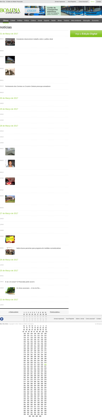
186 (25, 356)
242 (25, 372)
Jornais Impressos (60, 1)
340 (25, 399)
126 (35, 339)
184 (42, 354)
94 (26, 331)
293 (31, 385)
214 (25, 364)
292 (28, 385)
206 (45, 360)
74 (46, 326)
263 (25, 377)
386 (38, 410)
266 (35, 377)
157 (45, 347)
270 (25, 379)
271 (28, 379)
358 (38, 402)
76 (26, 328)
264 (28, 377)
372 (38, 406)
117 (28, 337)
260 (38, 376)
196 (35, 358)
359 (42, 402)
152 (28, 347)
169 (38, 351)
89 (37, 329)
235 (25, 370)
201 (28, 360)
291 (25, 385)
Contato (98, 1)
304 (45, 387)
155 (38, 347)
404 (33, 416)
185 (45, 354)
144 (25, 345)
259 (35, 376)
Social (40, 20)
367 (45, 404)
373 (42, 406)
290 (45, 383)
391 (31, 412)
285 (28, 383)
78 (32, 328)
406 (40, 416)
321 (31, 393)
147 (35, 345)
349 (31, 401)
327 (28, 395)
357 (35, 402)
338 (42, 397)
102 (25, 333)
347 (25, 401)
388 (45, 410)
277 (25, 381)
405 (37, 416)
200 (25, 360)
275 (42, 379)
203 (35, 360)
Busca (92, 1)
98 (37, 331)
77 (29, 328)
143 (45, 343)
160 (31, 349)
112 (35, 335)
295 (38, 385)
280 (35, 381)
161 (35, 349)
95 (28, 331)
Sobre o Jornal (80, 318)
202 (31, 360)
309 (38, 389)
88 (35, 329)
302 (38, 387)
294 (35, 385)
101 (46, 331)
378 (35, 408)
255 (45, 374)
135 (42, 341)
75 (24, 328)
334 (28, 397)
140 (35, 343)
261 (42, 376)
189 (35, 356)
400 (38, 414)
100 (43, 331)
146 (31, 345)
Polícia (26, 20)
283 (45, 381)
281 (38, 381)
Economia (95, 20)
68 (29, 326)
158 (25, 349)
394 (42, 412)
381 (45, 408)
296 (42, 385)
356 (31, 402)
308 (35, 389)
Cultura (33, 20)
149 (42, 345)
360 (45, 402)
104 (31, 333)
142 (42, 343)
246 (38, 372)
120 (38, 337)
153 (31, 347)
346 (45, 399)
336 (35, 397)
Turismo (66, 20)
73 (43, 326)
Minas (60, 20)
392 (35, 412)
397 (28, 414)
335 (31, 397)
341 (28, 399)
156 (42, 347)
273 (35, 379)
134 (38, 341)
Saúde (53, 20)
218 (38, 364)
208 (28, 362)
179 (25, 354)
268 (42, 377)
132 (31, 341)
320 (28, 393)
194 (28, 358)
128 (42, 339)
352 (42, 401)
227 (45, 366)
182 (35, 354)
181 (31, 354)
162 (38, 349)
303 (42, 387)
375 (25, 408)
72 (40, 326)
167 (31, 351)
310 (42, 389)
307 (31, 389)
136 (45, 341)
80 (37, 328)
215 (28, 364)
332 (45, 395)
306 (28, 389)
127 (38, 339)
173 (28, 353)
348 (28, 401)
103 (28, 333)
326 (25, 395)
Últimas (5, 20)
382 (25, 410)
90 (40, 329)
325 (45, 393)
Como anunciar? (90, 318)
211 (38, 362)
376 (28, 408)
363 (31, 404)
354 (25, 402)
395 (45, 412)
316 (38, 391)
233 (42, 368)
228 (25, 368)
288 (38, 383)
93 (23, 331)
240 (42, 370)
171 (45, 351)
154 (35, 347)
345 (42, 399)
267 (38, 377)
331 (42, 395)
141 (38, 343)
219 (42, 364)
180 (28, 354)
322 (35, 393)
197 (38, 358)
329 (35, 395)
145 (28, 345)
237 (31, 370)
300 (31, 387)
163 (42, 349)
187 (28, 356)
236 (28, 370)
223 (31, 366)
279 (31, 381)
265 (31, 377)
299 (28, 387)
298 (25, 387)
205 (42, 360)
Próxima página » (55, 312)
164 (45, 349)
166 (28, 351)
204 (38, 360)
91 (43, 329)
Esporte (46, 20)
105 (35, 333)
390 (28, 412)
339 (45, 397)
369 (28, 406)
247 (42, 372)
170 (42, 351)
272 (31, 379)
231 (35, 368)
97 (34, 331)
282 (42, 381)
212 (42, 362)
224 (35, 366)
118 (31, 337)
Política (19, 20)
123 (25, 339)
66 (24, 326)
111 (31, 335)
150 (45, 345)
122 (45, 337)
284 (25, 383)
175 (35, 353)
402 (45, 414)
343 (35, 399)
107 (42, 333)
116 (25, 337)
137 (25, 343)
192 (45, 356)
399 (35, 414)
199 (45, 358)
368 (25, 406)
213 (45, 362)
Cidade (13, 20)
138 (28, 343)
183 (38, 354)
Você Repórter (72, 1)
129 (45, 339)
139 (31, 343)
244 (31, 372)
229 (28, 368)
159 (28, 349)
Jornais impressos (59, 318)
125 (31, 339)
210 (35, 362)
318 (45, 391)
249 (25, 374)
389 (25, 412)
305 (25, 389)
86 (29, 329)
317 (42, 391)
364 (35, 404)
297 (45, 385)
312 (25, 391)
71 (37, 326)
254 (42, 374)
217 (35, 364)
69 (32, 326)
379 (38, 408)
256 (25, 376)
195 (31, 358)
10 (42, 312)
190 (38, 356)
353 (45, 401)
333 (25, 397)
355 (28, 402)
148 (38, 345)
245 (35, 372)
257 (28, 376)
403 (30, 416)
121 (42, 337)
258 (31, 376)
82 (43, 328)
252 (35, 374)
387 (42, 410)
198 (42, 358)
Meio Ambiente (76, 20)
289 (42, 383)
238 (35, 370)
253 (38, 374)
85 (26, 329)
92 (46, 329)
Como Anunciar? (83, 1)
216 (31, 364)
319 (25, 393)
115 (45, 335)
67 (26, 326)
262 (45, 376)
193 (25, 358)
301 (35, 387)
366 (42, 404)
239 (38, 370)
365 (38, 404)
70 (35, 326)
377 (31, 408)
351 (38, 401)
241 (45, 370)
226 (42, 366)
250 (28, 374)
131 (28, 341)
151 (25, 347)
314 (31, 391)
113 (38, 335)
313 (28, 391)
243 (28, 372)
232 (38, 368)
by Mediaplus (98, 323)
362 (28, 404)
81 (40, 328)
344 (38, 399)
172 (25, 353)
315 (35, 391)
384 (31, 410)
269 (45, 377)
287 (35, 383)
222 (28, 366)
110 (28, 335)
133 (35, 341)
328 (31, 395)
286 (31, 383)
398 (31, 414)
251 (31, 374)
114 (42, 335)
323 (38, 393)
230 (31, 368)
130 (25, 341)
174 (31, 353)
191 (42, 356)
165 (25, 351)
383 (28, 410)
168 (35, 351)
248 (45, 372)
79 (35, 328)
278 (28, 381)
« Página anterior (13, 312)
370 (31, 406)
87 (32, 329)
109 (25, 335)
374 (45, 406)
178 (45, 353)
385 (35, 410)
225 (38, 366)
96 (31, 331)
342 (31, 399)
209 (31, 362)
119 (35, 337)
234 (45, 368)
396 (25, 414)
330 (38, 395)
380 (42, 408)
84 (24, 329)
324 (42, 393)
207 (25, 362)
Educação (86, 20)
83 (46, 328)
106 (38, 333)
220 (45, 364)
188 (31, 356)
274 (38, 379)
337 (38, 397)
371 (35, 406)
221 (25, 366)
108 (45, 333)
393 (38, 412)
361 (25, 404)
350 (35, 401)
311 (45, 389)
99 (39, 331)
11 (45, 312)
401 (42, 414)
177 (42, 353)
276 (45, 379)
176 (38, 353)
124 (28, 339)
